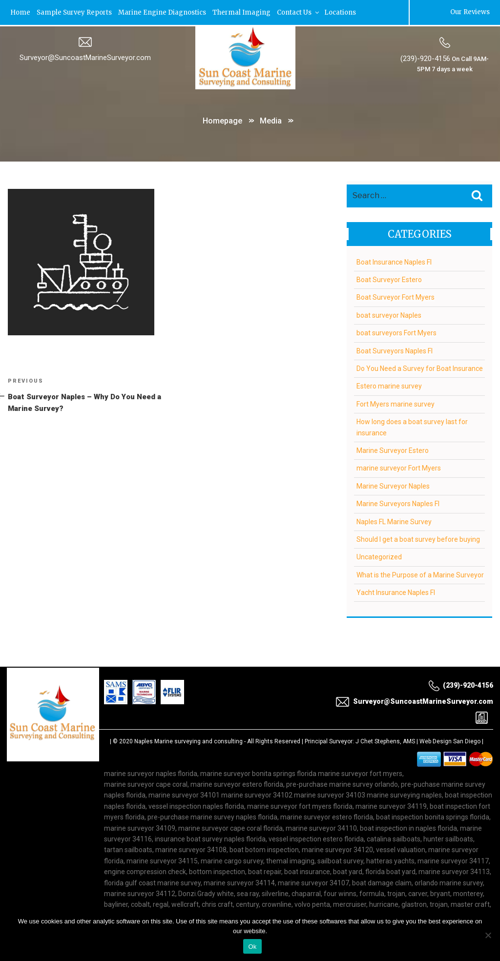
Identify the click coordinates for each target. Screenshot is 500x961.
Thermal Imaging (241, 12)
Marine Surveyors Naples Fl (397, 503)
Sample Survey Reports (74, 12)
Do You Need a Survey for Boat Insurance (419, 367)
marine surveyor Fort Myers (398, 467)
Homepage (222, 119)
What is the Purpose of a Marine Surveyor (420, 574)
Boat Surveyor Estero (389, 279)
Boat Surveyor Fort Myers (395, 297)
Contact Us (298, 12)
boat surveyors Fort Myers (396, 332)
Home (20, 12)
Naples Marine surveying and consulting (188, 740)
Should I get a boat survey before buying (418, 538)
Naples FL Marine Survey (394, 521)
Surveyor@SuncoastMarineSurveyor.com (85, 57)
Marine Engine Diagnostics (162, 12)
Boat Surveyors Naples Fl (394, 350)
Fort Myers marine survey (395, 403)
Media (271, 119)
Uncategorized (379, 556)
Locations (340, 12)
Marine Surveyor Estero (392, 449)
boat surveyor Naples (388, 314)
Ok (252, 946)
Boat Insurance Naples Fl (394, 261)
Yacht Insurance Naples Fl (395, 591)
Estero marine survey (389, 385)
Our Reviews (470, 12)
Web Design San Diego (449, 740)
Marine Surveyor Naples (393, 485)
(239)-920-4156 (425, 58)
